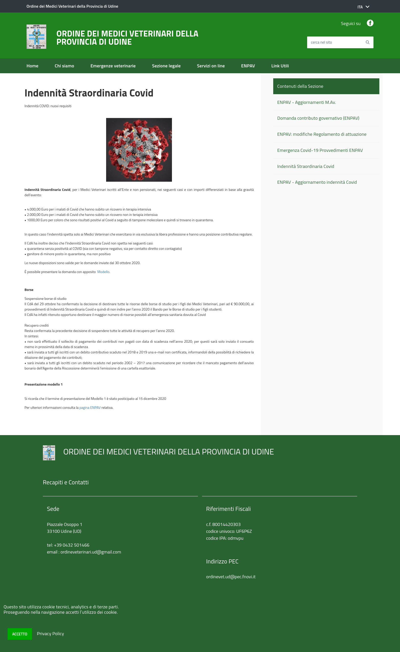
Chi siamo (64, 65)
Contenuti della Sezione (300, 86)
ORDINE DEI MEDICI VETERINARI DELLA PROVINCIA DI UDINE (127, 37)
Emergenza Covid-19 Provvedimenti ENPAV (320, 150)
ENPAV (248, 65)
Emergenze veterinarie (113, 65)
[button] (363, 7)
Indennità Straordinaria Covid (305, 166)
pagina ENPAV (90, 407)
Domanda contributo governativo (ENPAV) (318, 118)
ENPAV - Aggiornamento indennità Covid (317, 182)
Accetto (19, 634)
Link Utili (280, 65)
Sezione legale (166, 65)
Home (33, 65)
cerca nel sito (321, 42)
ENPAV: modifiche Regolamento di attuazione (322, 134)
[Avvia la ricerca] (367, 42)
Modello (103, 271)
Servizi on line (211, 65)
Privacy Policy (50, 633)
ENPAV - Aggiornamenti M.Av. (306, 102)
